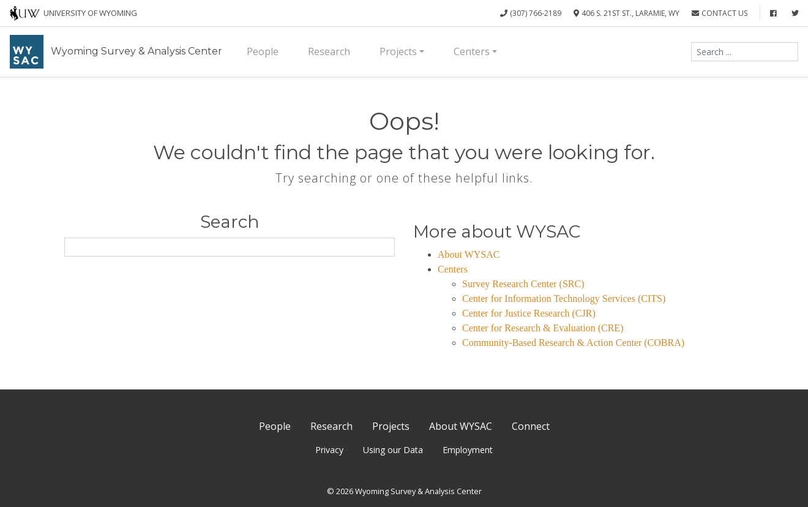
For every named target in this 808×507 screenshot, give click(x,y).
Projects (398, 51)
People (263, 51)
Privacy (329, 450)
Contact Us (719, 13)
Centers (472, 51)
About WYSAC (469, 254)
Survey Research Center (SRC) (523, 284)
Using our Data (393, 450)
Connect (531, 426)
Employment (468, 450)
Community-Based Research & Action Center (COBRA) (573, 342)
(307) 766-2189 (530, 13)
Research (329, 51)
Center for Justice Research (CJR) (529, 313)
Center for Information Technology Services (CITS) (563, 298)
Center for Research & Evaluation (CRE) (542, 328)
